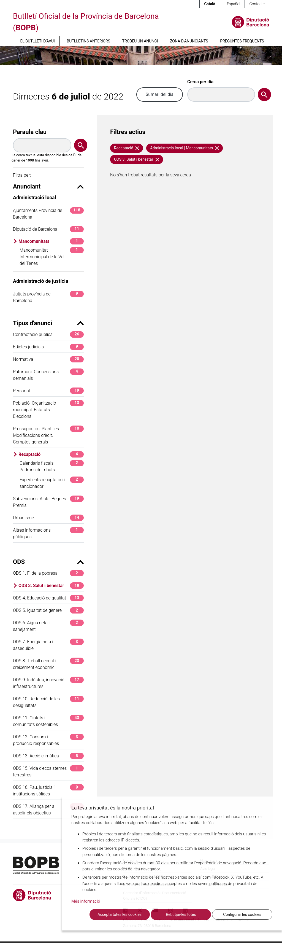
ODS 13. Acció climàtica (48, 756)
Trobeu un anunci (140, 41)
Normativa (48, 359)
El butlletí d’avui (37, 41)
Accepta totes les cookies (119, 914)
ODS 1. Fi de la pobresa (48, 573)
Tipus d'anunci (48, 323)
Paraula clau (30, 131)
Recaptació (51, 454)
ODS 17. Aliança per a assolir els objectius (48, 809)
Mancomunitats (51, 241)
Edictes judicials (48, 347)
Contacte (257, 4)
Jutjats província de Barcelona (48, 297)
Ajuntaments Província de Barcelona (48, 213)
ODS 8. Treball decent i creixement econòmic (48, 664)
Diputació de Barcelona (48, 229)
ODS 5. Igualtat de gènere (48, 610)
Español (233, 4)
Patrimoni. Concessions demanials (48, 374)
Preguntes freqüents (242, 41)
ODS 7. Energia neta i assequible (48, 645)
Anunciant (48, 186)
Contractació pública (48, 334)
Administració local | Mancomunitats (184, 148)
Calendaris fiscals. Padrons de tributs (52, 466)
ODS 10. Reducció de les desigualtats (48, 702)
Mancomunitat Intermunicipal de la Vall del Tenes (52, 256)
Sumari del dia (159, 94)
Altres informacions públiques (48, 533)
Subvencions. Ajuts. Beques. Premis (48, 502)
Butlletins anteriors (88, 41)
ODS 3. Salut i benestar (51, 585)
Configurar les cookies (242, 914)
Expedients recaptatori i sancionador (52, 483)
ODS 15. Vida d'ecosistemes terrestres (48, 771)
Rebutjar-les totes (181, 914)
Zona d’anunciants (189, 41)
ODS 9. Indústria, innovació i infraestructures (48, 683)
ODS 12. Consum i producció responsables (48, 740)
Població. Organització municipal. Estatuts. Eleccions (48, 409)
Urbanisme (48, 518)
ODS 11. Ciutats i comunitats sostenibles (48, 721)
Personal (48, 391)
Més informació (85, 901)
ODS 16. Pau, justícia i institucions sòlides (48, 790)
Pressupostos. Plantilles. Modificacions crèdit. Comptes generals (48, 435)
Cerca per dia (200, 81)
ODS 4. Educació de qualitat (48, 598)
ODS (48, 561)
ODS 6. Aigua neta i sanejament (48, 626)
